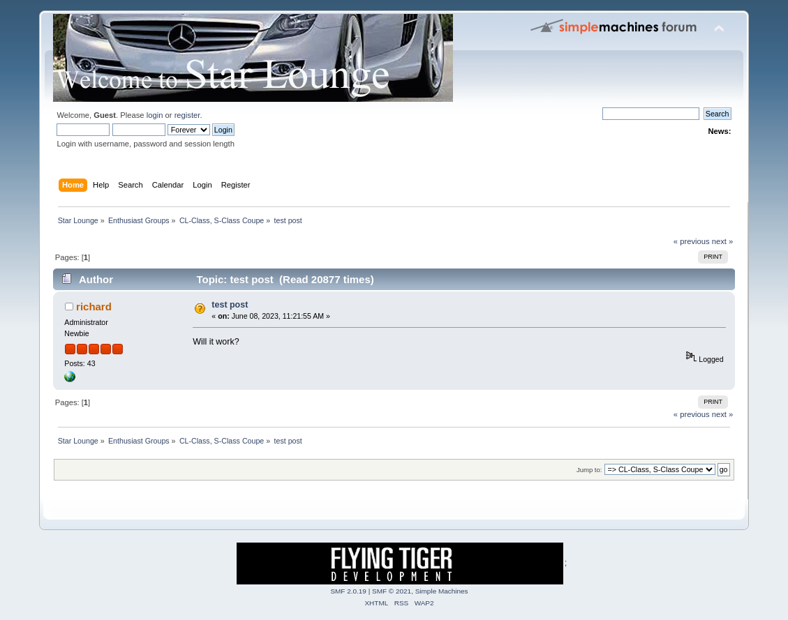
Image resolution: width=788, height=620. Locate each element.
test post (229, 305)
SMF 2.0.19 (348, 591)
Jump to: (589, 470)
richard (94, 306)
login (155, 115)
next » (723, 241)
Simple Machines (441, 591)
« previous (692, 241)
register (187, 115)
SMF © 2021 (391, 591)
